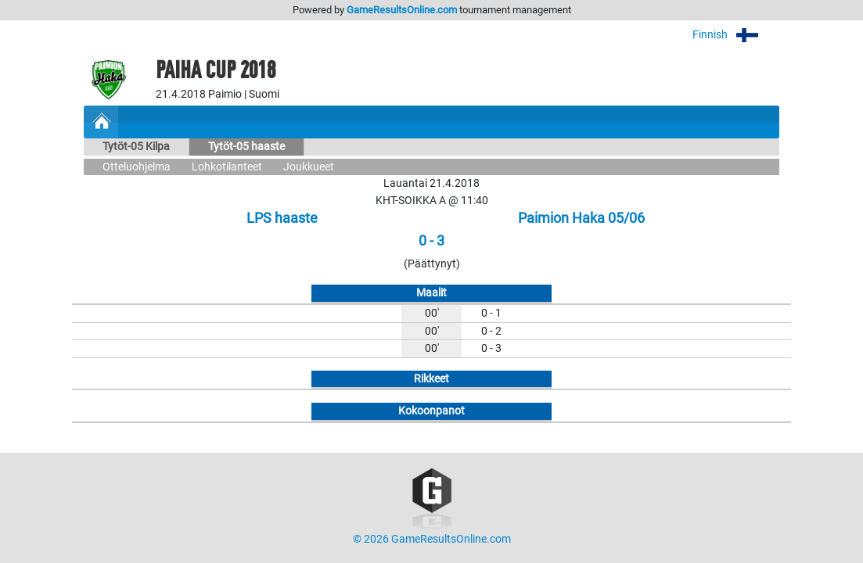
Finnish (735, 34)
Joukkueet (308, 167)
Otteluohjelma (136, 167)
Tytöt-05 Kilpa (136, 146)
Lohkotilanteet (227, 167)
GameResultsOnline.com (402, 10)
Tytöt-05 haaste (246, 146)
